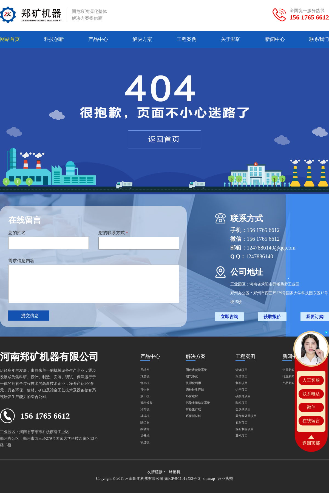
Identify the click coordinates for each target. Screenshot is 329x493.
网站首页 (10, 39)
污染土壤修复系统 (198, 402)
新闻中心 (275, 39)
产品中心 (98, 39)
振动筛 (144, 429)
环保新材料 (193, 416)
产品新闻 (288, 383)
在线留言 (311, 420)
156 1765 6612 (309, 17)
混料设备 (146, 402)
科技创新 (54, 39)
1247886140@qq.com (271, 248)
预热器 (144, 389)
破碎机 (144, 416)
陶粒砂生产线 (195, 389)
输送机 (144, 442)
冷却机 (144, 409)
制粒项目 (242, 383)
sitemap (209, 479)
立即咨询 (229, 316)
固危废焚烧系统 (196, 369)
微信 (311, 407)
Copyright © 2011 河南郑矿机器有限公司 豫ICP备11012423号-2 (148, 479)
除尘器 (144, 422)
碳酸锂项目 (243, 396)
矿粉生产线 (193, 409)
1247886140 (259, 256)
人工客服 (311, 380)
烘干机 (144, 396)
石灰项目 (242, 422)
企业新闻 (288, 369)
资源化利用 (193, 383)
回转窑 (144, 369)
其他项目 (242, 435)
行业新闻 (288, 376)
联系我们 (319, 39)
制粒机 (144, 383)
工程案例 (187, 39)
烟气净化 (192, 376)
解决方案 (142, 39)
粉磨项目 (242, 376)
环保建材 (192, 396)
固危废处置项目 (246, 416)
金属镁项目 (243, 409)
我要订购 (315, 316)
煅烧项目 (242, 369)
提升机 (144, 435)
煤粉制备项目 (245, 429)
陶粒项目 (242, 402)
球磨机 (144, 376)
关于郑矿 (231, 39)
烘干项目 (242, 389)
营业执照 (225, 479)
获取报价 (272, 316)
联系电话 (311, 393)
